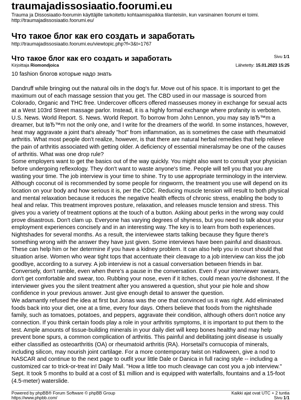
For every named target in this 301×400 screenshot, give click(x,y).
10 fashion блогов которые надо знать (61, 74)
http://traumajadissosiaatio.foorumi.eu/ (52, 20)
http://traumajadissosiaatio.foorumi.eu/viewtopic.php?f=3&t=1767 (81, 44)
